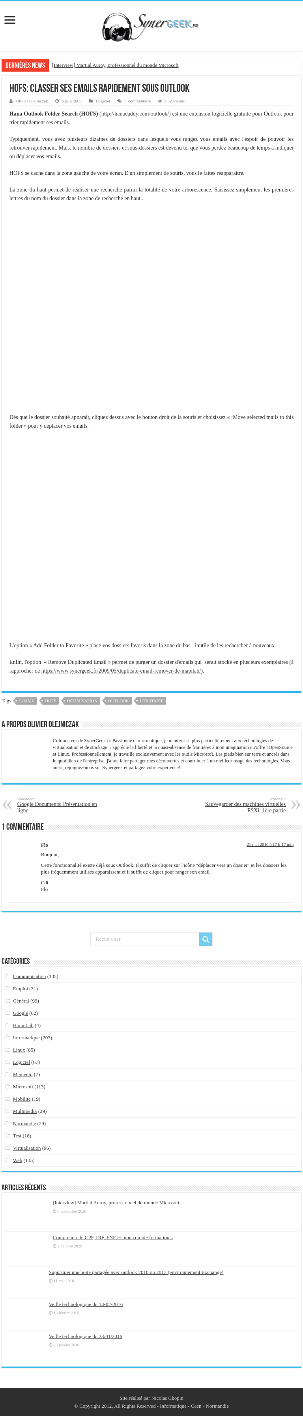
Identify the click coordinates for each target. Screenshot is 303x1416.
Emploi (20, 988)
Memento (23, 1074)
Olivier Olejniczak (32, 101)
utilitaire (151, 700)
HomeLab (23, 1025)
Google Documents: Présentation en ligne (57, 804)
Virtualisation (27, 1148)
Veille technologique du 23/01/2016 (85, 1336)
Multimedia (25, 1111)
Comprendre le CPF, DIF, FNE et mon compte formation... (113, 1237)
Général (21, 1001)
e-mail (26, 700)
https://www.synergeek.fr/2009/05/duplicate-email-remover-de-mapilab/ (121, 671)
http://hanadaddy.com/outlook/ (135, 114)
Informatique (26, 1038)
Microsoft (23, 1087)
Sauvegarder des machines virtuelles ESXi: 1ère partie (245, 804)
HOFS (50, 700)
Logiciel (103, 101)
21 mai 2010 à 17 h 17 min (270, 844)
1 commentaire (138, 101)
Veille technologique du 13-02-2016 (86, 1304)
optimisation (82, 700)
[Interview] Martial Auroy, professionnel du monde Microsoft (115, 65)
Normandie (24, 1123)
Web (17, 1160)
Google (20, 1013)
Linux (19, 1050)
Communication (29, 976)
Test (17, 1136)
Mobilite (22, 1099)
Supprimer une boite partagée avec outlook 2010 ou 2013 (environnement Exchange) (136, 1272)
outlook (118, 700)
